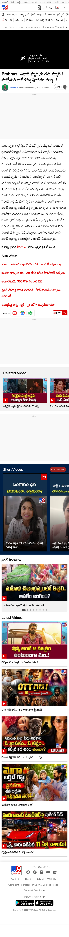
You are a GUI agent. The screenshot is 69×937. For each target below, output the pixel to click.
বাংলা (42, 2)
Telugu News (8, 27)
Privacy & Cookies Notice (45, 885)
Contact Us (16, 879)
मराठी (26, 2)
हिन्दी (13, 2)
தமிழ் (57, 2)
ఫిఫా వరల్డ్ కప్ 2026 (44, 20)
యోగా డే (8, 20)
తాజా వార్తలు (12, 14)
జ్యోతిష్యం (29, 20)
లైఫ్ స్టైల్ (60, 14)
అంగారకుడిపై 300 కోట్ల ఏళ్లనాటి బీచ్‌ (22, 281)
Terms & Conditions (34, 890)
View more (57, 469)
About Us (29, 879)
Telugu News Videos (27, 27)
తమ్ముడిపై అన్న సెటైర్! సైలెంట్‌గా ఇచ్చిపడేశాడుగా (28, 304)
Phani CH (14, 87)
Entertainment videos (51, 27)
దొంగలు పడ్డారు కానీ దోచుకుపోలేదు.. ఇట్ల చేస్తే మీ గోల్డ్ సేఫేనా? (24, 545)
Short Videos (13, 469)
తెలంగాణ (51, 14)
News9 (5, 2)
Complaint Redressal (19, 885)
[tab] (24, 610)
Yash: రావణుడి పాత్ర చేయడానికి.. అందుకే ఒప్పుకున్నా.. (32, 264)
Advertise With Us (46, 879)
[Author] (5, 87)
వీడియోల (22, 247)
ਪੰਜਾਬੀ (49, 2)
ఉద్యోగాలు (19, 20)
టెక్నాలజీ (59, 20)
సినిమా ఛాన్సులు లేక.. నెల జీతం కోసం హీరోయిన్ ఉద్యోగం (33, 273)
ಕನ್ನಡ (19, 2)
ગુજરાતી (34, 2)
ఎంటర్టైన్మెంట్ (24, 14)
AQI (51, 8)
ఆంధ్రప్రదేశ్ (41, 14)
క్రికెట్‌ (33, 14)
